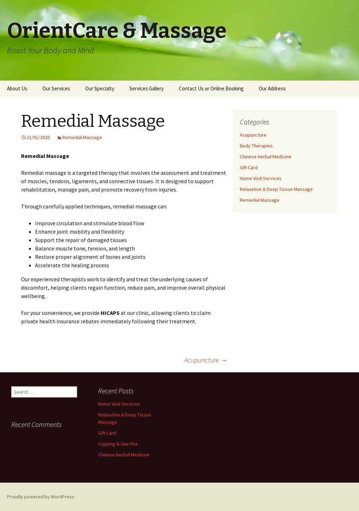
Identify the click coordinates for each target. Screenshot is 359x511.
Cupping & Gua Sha (117, 444)
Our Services (56, 88)
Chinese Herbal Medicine (265, 156)
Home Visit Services (261, 178)
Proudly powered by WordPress (40, 496)
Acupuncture (205, 359)
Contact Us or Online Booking (211, 88)
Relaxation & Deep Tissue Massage (276, 189)
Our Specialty (99, 88)
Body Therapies (256, 146)
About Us (17, 88)
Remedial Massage (82, 137)
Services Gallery (146, 88)
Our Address (272, 88)
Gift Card (249, 167)
